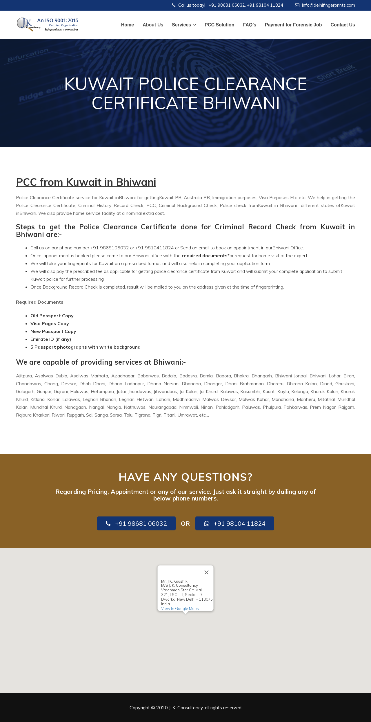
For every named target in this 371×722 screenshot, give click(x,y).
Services (184, 24)
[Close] (207, 572)
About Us (153, 24)
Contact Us (343, 24)
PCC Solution (219, 24)
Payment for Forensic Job (293, 24)
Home (127, 24)
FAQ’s (249, 24)
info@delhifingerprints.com (328, 5)
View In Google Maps (180, 608)
